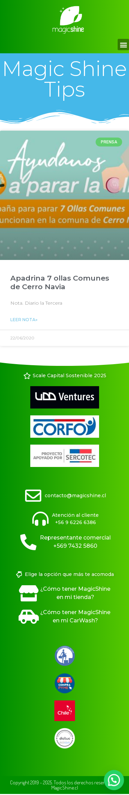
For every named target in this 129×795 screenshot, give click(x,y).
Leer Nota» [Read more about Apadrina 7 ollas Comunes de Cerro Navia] (23, 319)
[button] (123, 44)
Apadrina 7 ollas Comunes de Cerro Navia (59, 282)
